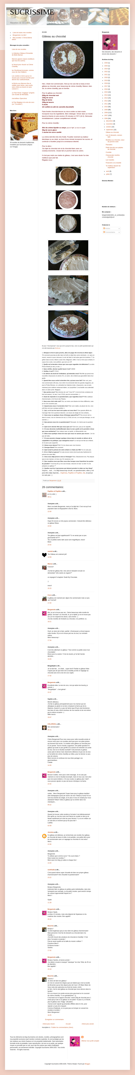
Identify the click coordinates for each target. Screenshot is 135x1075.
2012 (106, 101)
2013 (106, 98)
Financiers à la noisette (113, 163)
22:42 (49, 784)
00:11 (49, 730)
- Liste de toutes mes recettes (22, 32)
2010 (106, 107)
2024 (106, 69)
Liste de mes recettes (19, 49)
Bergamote (52, 609)
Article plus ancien (88, 1024)
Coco (49, 595)
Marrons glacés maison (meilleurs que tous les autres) (23, 60)
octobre (109, 127)
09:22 (49, 805)
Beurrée (50, 926)
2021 (106, 74)
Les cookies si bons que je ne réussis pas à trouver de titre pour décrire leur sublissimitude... (23, 77)
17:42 (49, 950)
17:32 (49, 676)
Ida (84, 473)
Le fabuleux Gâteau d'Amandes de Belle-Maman (22, 54)
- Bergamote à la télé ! (19, 35)
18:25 (49, 1015)
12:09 (49, 557)
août (108, 171)
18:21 (49, 621)
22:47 (49, 692)
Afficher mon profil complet (90, 1041)
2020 (106, 77)
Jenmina (51, 832)
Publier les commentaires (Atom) (62, 1027)
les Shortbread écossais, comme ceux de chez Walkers (23, 71)
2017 (106, 86)
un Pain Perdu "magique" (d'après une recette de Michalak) (23, 93)
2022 (106, 71)
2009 (106, 110)
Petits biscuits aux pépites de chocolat (114, 148)
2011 (106, 104)
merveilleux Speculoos (19, 98)
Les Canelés (110, 160)
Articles (106, 228)
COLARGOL (52, 724)
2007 (106, 115)
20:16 (49, 919)
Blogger (87, 1064)
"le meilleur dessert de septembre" (113, 166)
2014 (106, 95)
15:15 (49, 588)
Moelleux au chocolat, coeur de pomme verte (115, 141)
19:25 (49, 659)
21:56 (49, 844)
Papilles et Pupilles (75, 473)
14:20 (49, 863)
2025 (106, 66)
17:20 (49, 603)
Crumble (108, 152)
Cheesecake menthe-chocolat (113, 156)
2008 (106, 112)
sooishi (50, 551)
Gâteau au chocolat (112, 132)
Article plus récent (48, 1024)
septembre (110, 130)
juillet (108, 174)
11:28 (49, 902)
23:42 (49, 545)
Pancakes (109, 145)
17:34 (49, 640)
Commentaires (109, 232)
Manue (50, 564)
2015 (106, 92)
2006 (106, 118)
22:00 (49, 511)
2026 (106, 63)
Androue (57, 348)
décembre (109, 121)
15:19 (49, 969)
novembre (109, 124)
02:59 (49, 825)
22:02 (49, 526)
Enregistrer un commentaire (54, 1019)
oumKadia (51, 870)
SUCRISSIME (32, 12)
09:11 (49, 497)
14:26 (49, 765)
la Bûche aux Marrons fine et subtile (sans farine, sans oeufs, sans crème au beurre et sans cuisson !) (22, 86)
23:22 (49, 877)
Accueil (68, 1024)
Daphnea (63, 473)
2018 (106, 83)
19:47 (49, 717)
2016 (106, 89)
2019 (106, 80)
